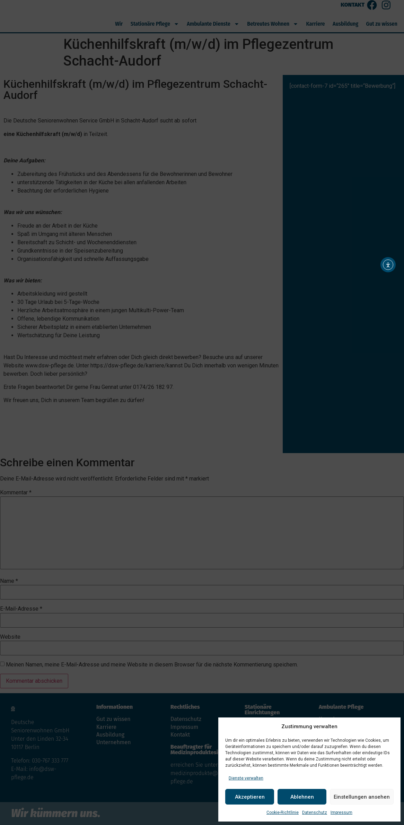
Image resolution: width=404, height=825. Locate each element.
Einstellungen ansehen (362, 797)
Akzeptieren (250, 797)
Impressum (341, 812)
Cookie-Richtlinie (282, 812)
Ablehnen (302, 797)
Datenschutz (314, 812)
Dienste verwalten (246, 778)
